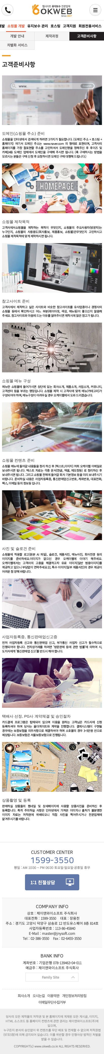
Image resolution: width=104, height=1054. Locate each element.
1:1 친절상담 (42, 882)
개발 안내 (17, 35)
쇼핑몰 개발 (16, 25)
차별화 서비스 (17, 45)
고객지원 (69, 25)
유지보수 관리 (37, 25)
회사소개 (24, 995)
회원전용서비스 (90, 25)
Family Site (50, 978)
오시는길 (39, 995)
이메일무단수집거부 (52, 1002)
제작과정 (52, 35)
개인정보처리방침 (74, 995)
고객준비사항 (86, 35)
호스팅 (55, 25)
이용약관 (53, 995)
